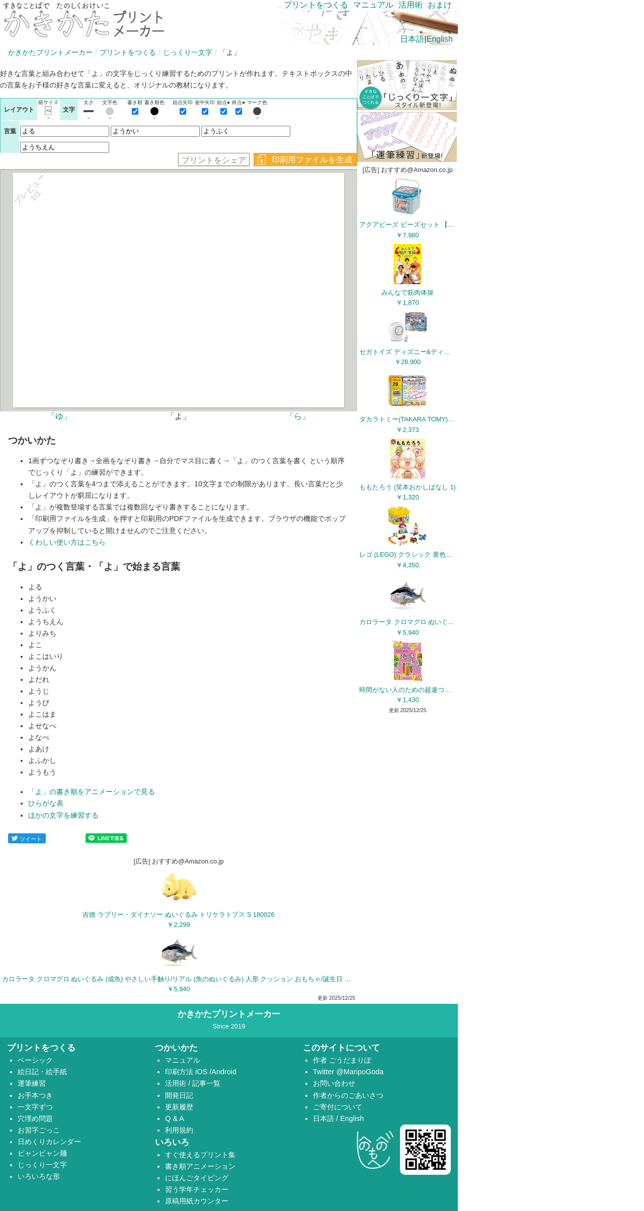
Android (223, 1072)
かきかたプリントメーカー (50, 52)
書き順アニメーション (200, 1166)
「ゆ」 (59, 416)
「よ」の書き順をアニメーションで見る (91, 792)
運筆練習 (32, 1083)
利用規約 (179, 1130)
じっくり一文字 (187, 52)
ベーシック (35, 1060)
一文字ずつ (35, 1107)
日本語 (412, 39)
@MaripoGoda (359, 1072)
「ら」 (298, 416)
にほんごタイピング (196, 1178)
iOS (202, 1072)
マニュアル (373, 5)
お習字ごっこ (39, 1130)
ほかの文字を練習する (63, 815)
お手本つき (35, 1095)
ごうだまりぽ (350, 1060)
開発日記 (179, 1095)
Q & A (174, 1118)
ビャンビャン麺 (42, 1153)
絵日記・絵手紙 (42, 1072)
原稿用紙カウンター (196, 1201)
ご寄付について (337, 1107)
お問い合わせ (334, 1083)
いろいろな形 (39, 1176)
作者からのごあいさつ (348, 1095)
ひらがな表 (45, 803)
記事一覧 (206, 1083)
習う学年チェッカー (196, 1189)
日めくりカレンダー (49, 1142)
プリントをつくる (128, 52)
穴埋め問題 (35, 1118)
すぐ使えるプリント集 (200, 1155)
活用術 (410, 5)
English (440, 39)
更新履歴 (179, 1107)
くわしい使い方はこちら (67, 542)
